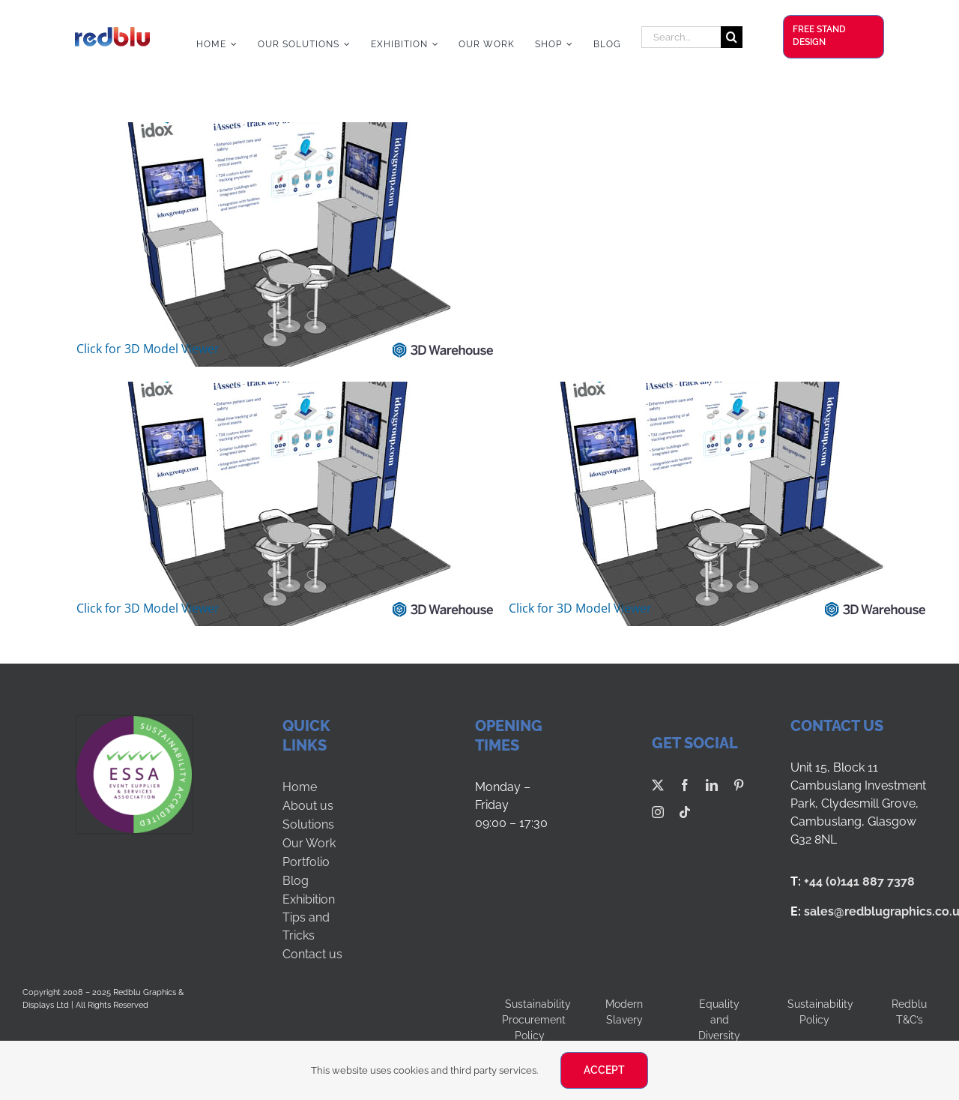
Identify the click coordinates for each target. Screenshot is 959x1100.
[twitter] (658, 785)
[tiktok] (685, 812)
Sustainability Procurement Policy (536, 1020)
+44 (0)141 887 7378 (859, 881)
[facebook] (685, 785)
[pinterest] (739, 785)
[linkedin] (712, 785)
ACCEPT (604, 1070)
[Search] (731, 37)
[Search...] (681, 37)
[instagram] (658, 812)
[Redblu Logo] (112, 32)
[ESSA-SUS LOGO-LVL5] (134, 722)
